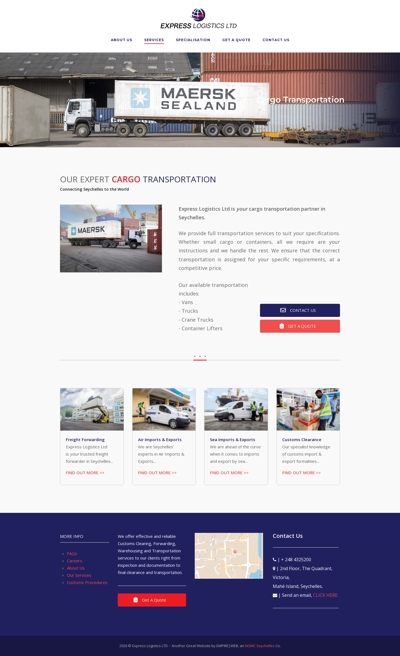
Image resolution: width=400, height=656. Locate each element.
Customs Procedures (87, 582)
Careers (74, 560)
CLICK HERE (325, 595)
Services (154, 40)
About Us (121, 40)
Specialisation (193, 40)
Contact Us (275, 40)
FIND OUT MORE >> (85, 472)
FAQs (72, 553)
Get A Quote (236, 40)
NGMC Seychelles (260, 645)
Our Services (79, 575)
